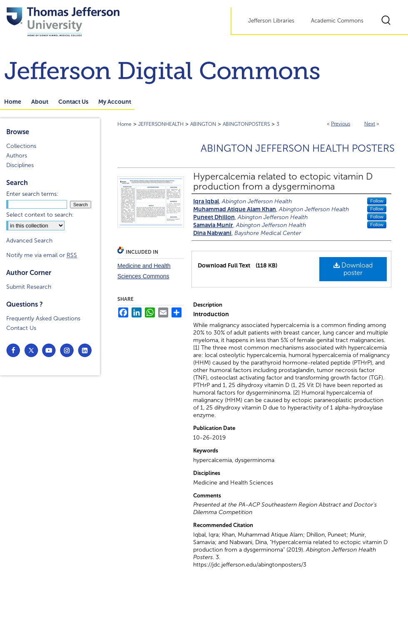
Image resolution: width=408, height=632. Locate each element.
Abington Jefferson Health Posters (298, 148)
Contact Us (21, 328)
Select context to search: (40, 215)
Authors (16, 155)
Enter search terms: (32, 194)
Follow (376, 200)
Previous (340, 124)
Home (124, 124)
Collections (21, 146)
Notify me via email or (41, 255)
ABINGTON (203, 124)
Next (369, 124)
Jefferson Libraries (271, 21)
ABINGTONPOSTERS (246, 124)
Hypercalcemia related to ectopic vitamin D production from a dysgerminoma (283, 182)
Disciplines (20, 165)
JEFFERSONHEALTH (161, 124)
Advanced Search (29, 240)
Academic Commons (337, 21)
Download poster (353, 269)
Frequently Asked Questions (43, 318)
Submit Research (28, 287)
